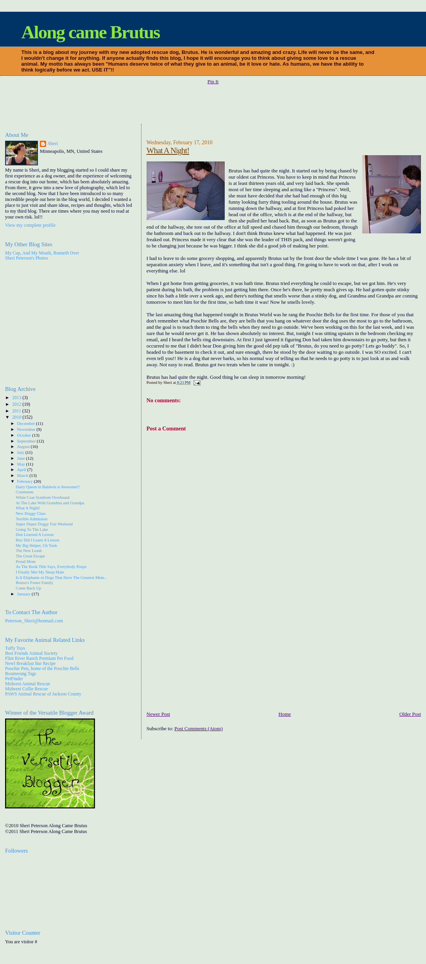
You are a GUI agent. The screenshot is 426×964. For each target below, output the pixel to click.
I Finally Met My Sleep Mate (40, 572)
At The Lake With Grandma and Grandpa (50, 503)
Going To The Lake (32, 529)
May (21, 464)
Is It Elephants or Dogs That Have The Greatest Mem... (61, 577)
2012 (17, 404)
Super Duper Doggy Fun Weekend (44, 524)
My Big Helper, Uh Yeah (36, 545)
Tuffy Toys (15, 648)
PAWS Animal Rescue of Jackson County (43, 694)
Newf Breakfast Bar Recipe (30, 663)
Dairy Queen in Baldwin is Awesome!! (48, 487)
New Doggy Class (31, 513)
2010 (17, 417)
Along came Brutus (90, 32)
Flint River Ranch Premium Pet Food (39, 658)
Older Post (410, 714)
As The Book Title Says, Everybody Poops (51, 566)
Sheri (53, 143)
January (24, 593)
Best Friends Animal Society (31, 653)
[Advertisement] (213, 104)
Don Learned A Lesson (35, 534)
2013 (17, 397)
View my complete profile (30, 225)
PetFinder (14, 678)
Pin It (213, 81)
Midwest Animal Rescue (27, 683)
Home (285, 714)
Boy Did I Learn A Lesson (37, 540)
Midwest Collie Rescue (26, 689)
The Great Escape (30, 556)
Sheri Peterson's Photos (26, 258)
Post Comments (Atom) (198, 728)
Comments (25, 492)
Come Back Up (28, 588)
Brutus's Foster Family (34, 583)
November (27, 429)
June (21, 458)
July (21, 452)
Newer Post (158, 714)
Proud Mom (26, 561)
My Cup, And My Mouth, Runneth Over (42, 253)
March (23, 475)
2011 (17, 411)
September (27, 441)
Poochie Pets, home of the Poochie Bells (42, 668)
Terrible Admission (31, 519)
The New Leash (29, 550)
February (25, 481)
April (22, 469)
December (26, 423)
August (24, 446)
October (24, 435)
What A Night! (168, 150)
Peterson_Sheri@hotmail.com (34, 621)
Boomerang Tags (20, 673)
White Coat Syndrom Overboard (43, 497)
